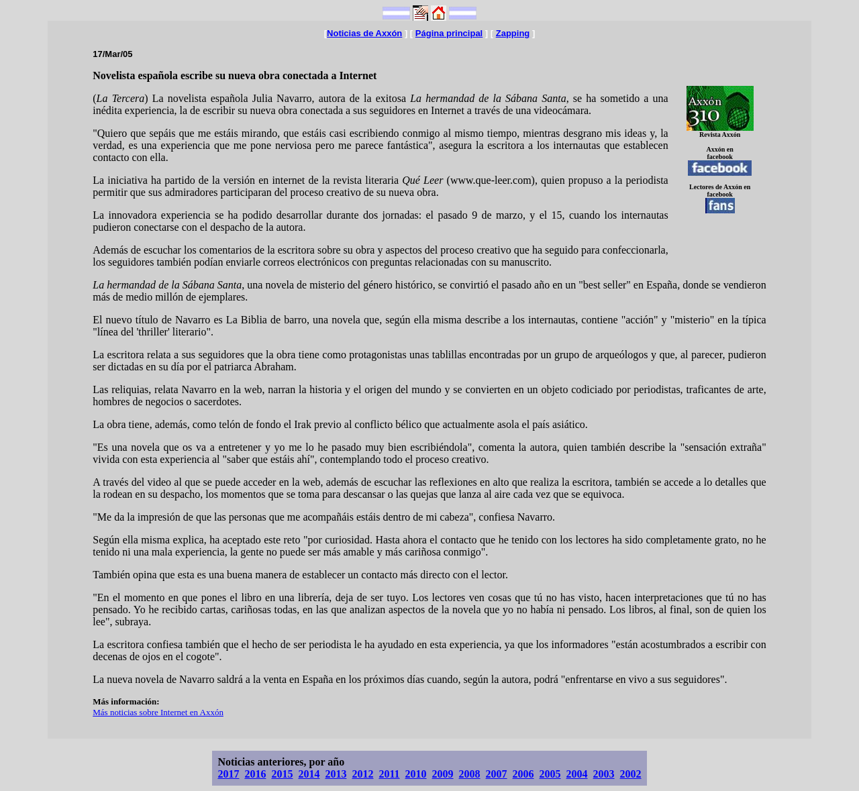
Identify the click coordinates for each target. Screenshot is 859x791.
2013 (335, 774)
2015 (282, 774)
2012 (362, 774)
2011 (388, 774)
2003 (604, 774)
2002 (631, 774)
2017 (228, 774)
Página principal (449, 33)
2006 (523, 774)
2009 (443, 774)
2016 (255, 774)
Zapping (513, 33)
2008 (470, 774)
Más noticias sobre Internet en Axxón (158, 712)
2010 (416, 774)
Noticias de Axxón (364, 33)
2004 (577, 774)
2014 (308, 774)
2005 (550, 774)
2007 (496, 774)
